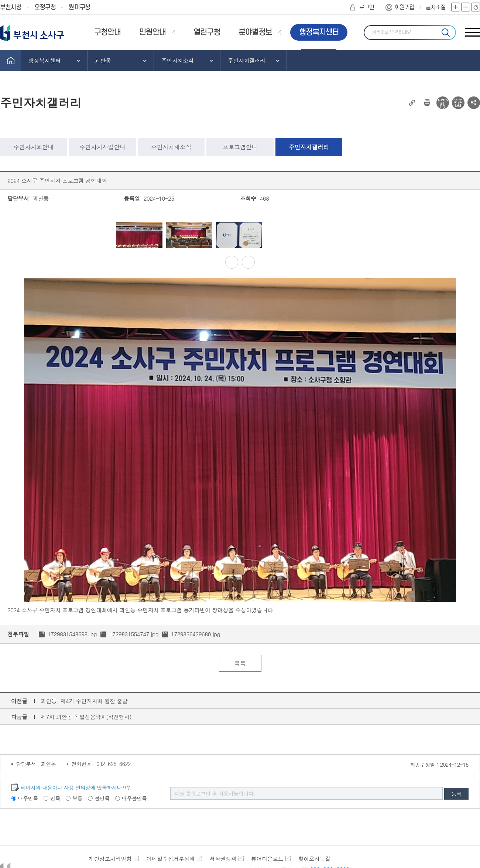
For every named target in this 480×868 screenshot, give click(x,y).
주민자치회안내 (33, 147)
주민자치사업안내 (102, 147)
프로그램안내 (240, 147)
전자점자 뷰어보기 (442, 102)
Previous (106, 235)
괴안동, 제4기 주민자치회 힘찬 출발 (84, 701)
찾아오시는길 (314, 858)
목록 (240, 663)
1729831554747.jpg (133, 634)
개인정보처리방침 (110, 858)
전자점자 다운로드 (458, 102)
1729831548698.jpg (72, 634)
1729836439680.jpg (195, 634)
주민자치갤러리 (309, 147)
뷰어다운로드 (267, 858)
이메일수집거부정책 (170, 858)
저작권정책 (222, 858)
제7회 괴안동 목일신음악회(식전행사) (86, 717)
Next (374, 235)
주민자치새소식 (171, 147)
